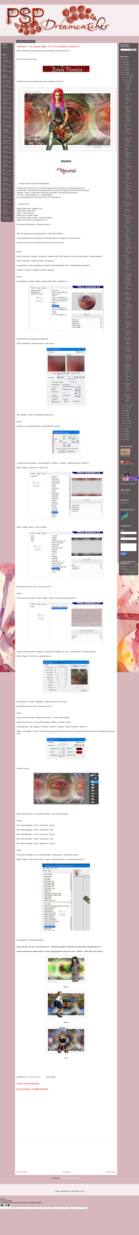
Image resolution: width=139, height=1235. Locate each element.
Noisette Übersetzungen (7, 184)
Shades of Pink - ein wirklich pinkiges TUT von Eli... (127, 119)
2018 (124, 434)
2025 (124, 62)
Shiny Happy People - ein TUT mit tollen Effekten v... (127, 387)
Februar (126, 423)
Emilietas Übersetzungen (7, 61)
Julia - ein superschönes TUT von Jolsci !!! (127, 349)
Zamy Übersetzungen (7, 205)
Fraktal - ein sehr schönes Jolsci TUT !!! (127, 315)
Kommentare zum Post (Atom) (70, 1178)
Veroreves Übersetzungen (7, 147)
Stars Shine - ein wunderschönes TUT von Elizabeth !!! (128, 130)
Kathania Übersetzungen (7, 165)
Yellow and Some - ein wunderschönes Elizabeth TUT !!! (128, 219)
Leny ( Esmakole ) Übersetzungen (7, 178)
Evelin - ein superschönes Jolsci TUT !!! (127, 332)
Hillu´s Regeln (125, 493)
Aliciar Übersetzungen (7, 107)
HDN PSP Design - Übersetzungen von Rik (7, 212)
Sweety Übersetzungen (7, 151)
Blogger (82, 1191)
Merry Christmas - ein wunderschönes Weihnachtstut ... (128, 186)
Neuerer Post (22, 1172)
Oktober (126, 80)
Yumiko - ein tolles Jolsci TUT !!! (127, 269)
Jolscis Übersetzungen (7, 66)
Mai (125, 415)
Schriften (123, 566)
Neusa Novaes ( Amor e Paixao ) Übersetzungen (7, 101)
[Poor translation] (7, 1205)
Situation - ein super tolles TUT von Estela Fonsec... (128, 109)
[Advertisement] (66, 1153)
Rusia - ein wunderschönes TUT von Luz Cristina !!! (128, 341)
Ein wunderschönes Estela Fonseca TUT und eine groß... (128, 98)
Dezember (127, 74)
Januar (126, 426)
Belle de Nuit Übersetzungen (7, 112)
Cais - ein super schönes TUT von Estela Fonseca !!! (128, 238)
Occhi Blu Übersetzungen (7, 201)
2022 (124, 70)
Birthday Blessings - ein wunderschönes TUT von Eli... (128, 297)
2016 (124, 439)
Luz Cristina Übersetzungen (7, 81)
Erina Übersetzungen (7, 70)
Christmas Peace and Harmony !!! (128, 205)
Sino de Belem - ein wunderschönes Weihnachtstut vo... (128, 153)
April (125, 418)
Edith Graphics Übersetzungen (7, 125)
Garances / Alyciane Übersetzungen (7, 131)
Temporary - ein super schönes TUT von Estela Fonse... (127, 86)
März (126, 421)
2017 (124, 437)
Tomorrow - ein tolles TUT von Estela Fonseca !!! (128, 175)
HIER (46, 220)
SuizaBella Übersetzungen (7, 116)
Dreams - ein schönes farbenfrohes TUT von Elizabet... (127, 141)
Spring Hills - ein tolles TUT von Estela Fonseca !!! (128, 367)
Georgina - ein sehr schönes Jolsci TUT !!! (127, 196)
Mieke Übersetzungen (7, 161)
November (127, 77)
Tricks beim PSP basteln (128, 572)
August (126, 408)
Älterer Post (111, 1172)
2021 (124, 72)
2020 (124, 429)
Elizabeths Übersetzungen (7, 85)
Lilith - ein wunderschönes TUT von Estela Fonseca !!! (128, 307)
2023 (124, 67)
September (127, 405)
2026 (124, 59)
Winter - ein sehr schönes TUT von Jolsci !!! (127, 229)
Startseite (66, 1172)
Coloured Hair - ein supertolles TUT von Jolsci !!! (128, 324)
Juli (125, 410)
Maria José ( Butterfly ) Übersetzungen (7, 189)
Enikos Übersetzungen (7, 90)
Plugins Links (124, 569)
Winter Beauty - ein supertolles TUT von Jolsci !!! (128, 259)
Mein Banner (124, 503)
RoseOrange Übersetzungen (7, 218)
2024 (124, 65)
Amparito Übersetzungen (7, 156)
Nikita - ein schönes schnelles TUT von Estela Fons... (127, 398)
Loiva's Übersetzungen (7, 95)
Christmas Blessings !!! (127, 211)
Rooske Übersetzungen (7, 136)
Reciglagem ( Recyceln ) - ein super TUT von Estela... (128, 358)
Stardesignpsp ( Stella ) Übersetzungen (7, 142)
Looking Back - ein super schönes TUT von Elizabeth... (128, 277)
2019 (124, 431)
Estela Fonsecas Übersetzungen (7, 76)
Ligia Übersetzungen (7, 121)
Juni (125, 413)
